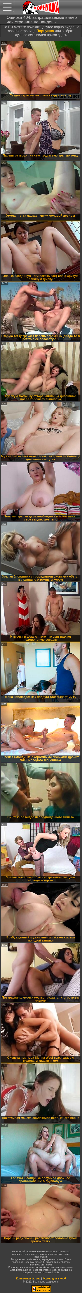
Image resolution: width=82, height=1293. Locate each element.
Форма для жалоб (54, 1278)
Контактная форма (28, 1278)
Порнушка (45, 31)
